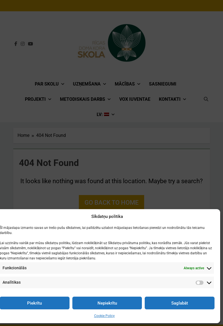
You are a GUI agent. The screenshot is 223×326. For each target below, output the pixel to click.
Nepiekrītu (107, 303)
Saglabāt (179, 303)
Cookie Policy (104, 316)
